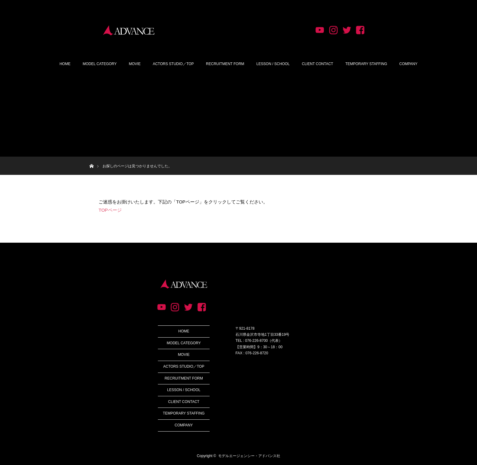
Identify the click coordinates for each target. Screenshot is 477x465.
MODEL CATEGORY (100, 64)
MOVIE (135, 64)
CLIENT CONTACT (317, 64)
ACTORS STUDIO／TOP (173, 64)
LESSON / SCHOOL (273, 64)
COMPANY (408, 64)
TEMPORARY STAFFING (366, 64)
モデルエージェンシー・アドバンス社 (249, 456)
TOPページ (110, 210)
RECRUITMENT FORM (225, 64)
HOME (65, 64)
